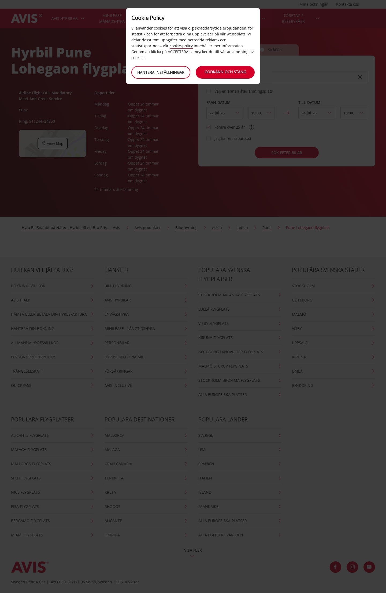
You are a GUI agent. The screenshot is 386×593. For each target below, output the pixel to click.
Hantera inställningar (160, 72)
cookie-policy (181, 45)
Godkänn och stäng (225, 71)
